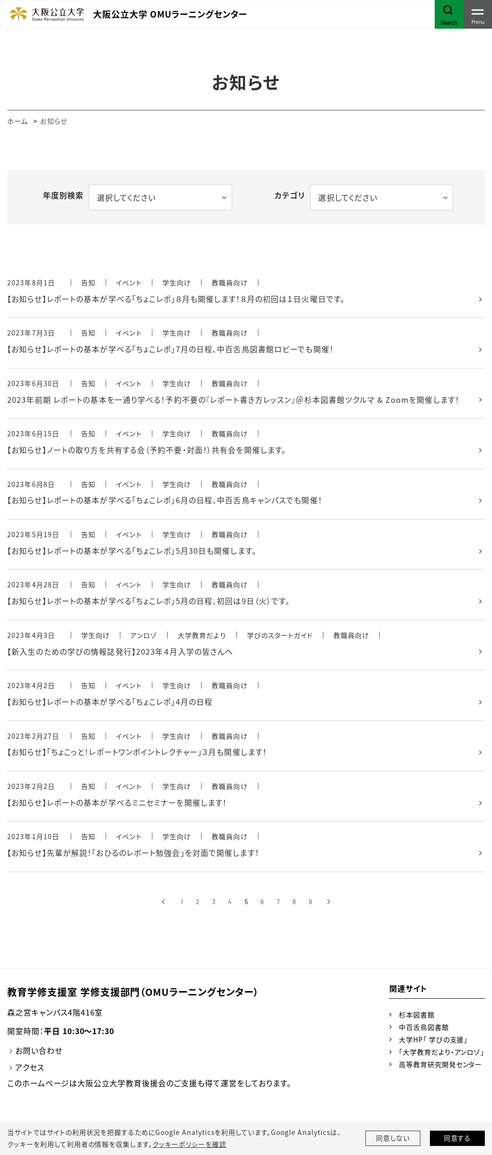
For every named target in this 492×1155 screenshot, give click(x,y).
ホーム (17, 121)
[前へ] (163, 904)
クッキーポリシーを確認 (189, 1144)
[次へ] (329, 904)
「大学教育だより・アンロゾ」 (441, 1054)
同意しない (393, 1138)
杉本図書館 (417, 1017)
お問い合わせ (39, 1053)
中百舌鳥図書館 (424, 1029)
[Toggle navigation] (477, 14)
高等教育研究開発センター (440, 1066)
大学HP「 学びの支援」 (433, 1042)
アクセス (29, 1070)
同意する (457, 1138)
